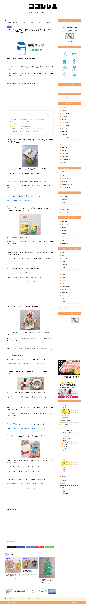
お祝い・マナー (65, 237)
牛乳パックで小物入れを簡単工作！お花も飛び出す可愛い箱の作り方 (30, 120)
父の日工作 (64, 132)
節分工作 (64, 110)
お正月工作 (64, 107)
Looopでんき (65, 181)
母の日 (63, 277)
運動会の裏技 (65, 293)
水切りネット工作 (66, 160)
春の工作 (64, 120)
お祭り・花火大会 (66, 421)
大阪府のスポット (66, 197)
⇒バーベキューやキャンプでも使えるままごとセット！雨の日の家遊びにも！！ (28, 364)
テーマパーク (65, 212)
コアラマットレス (67, 490)
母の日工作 (64, 129)
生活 (63, 488)
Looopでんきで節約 (67, 431)
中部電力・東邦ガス (66, 178)
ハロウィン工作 (65, 138)
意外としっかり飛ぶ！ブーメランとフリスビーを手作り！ (28, 129)
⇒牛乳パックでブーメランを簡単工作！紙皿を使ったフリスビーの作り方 (26, 429)
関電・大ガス (65, 172)
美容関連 (64, 234)
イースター (64, 271)
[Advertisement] (30, 99)
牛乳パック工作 (65, 154)
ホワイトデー (65, 265)
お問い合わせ (14, 603)
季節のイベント (65, 436)
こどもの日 (64, 274)
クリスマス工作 (65, 141)
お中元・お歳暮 (65, 287)
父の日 (63, 280)
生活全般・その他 (66, 243)
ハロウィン (64, 299)
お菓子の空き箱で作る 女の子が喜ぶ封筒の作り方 (26, 132)
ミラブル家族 (70, 42)
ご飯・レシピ (65, 225)
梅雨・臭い (64, 240)
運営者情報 (8, 603)
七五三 (63, 302)
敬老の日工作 (65, 135)
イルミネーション (66, 308)
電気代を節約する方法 (67, 185)
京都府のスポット (66, 200)
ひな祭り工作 (65, 117)
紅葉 (63, 296)
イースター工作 (65, 123)
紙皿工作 (64, 150)
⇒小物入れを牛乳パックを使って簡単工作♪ (18, 201)
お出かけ (64, 405)
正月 (63, 253)
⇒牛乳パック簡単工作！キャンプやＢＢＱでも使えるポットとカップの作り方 (28, 278)
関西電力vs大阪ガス (67, 433)
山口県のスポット (66, 206)
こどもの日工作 (65, 126)
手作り (13, 542)
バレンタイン (65, 259)
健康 (64, 491)
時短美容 (64, 480)
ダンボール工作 (65, 157)
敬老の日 (64, 290)
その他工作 (64, 163)
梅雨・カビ (65, 495)
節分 (63, 256)
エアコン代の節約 (66, 188)
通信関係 (64, 228)
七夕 (63, 284)
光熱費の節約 (65, 428)
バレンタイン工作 (66, 113)
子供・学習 (64, 222)
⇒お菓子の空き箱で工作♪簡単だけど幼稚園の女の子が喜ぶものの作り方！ (27, 484)
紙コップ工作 (65, 147)
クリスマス (64, 305)
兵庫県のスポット (66, 203)
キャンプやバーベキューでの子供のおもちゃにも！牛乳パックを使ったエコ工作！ (31, 123)
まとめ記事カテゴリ (66, 425)
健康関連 (64, 231)
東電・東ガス (65, 175)
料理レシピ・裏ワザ (67, 493)
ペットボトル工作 (66, 144)
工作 (9, 542)
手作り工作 (9, 27)
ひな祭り (64, 262)
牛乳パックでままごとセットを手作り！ (23, 126)
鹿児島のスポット (66, 209)
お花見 (63, 268)
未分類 (63, 484)
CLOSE (49, 115)
